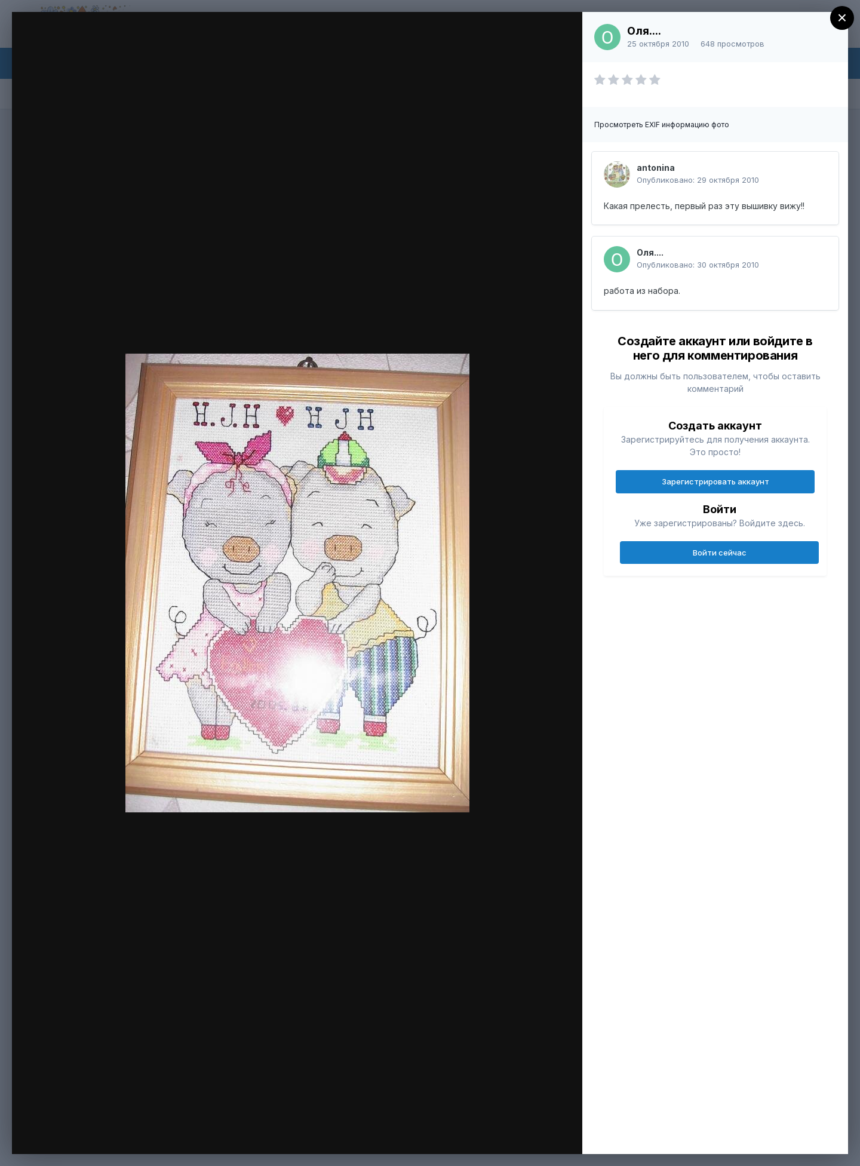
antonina (656, 167)
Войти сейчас (720, 552)
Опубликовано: (698, 180)
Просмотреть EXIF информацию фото (661, 124)
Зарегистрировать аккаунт (715, 481)
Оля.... (644, 30)
